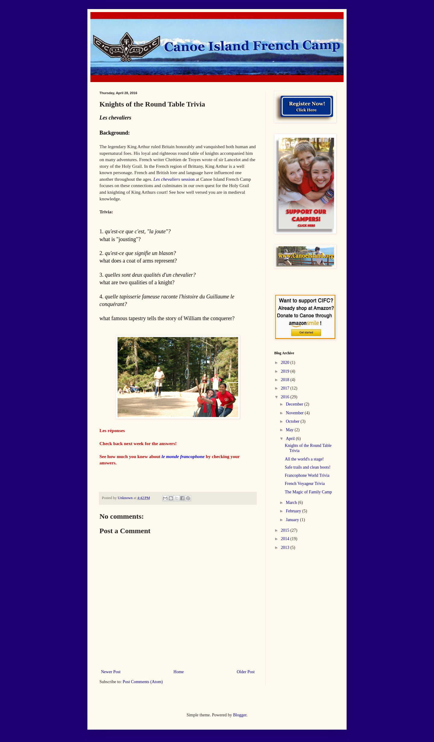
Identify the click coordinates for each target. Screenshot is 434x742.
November (295, 413)
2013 (286, 547)
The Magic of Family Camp (308, 492)
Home (179, 672)
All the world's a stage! (304, 459)
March (292, 502)
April (291, 438)
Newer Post (111, 672)
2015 (286, 530)
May (290, 430)
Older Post (246, 672)
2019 (286, 371)
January (293, 519)
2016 (286, 397)
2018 (286, 379)
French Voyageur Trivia (305, 483)
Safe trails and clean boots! (308, 467)
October (293, 421)
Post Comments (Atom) (143, 682)
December (295, 404)
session (174, 179)
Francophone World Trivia (307, 475)
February (294, 511)
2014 (286, 539)
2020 (286, 362)
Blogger (239, 715)
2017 (286, 388)
